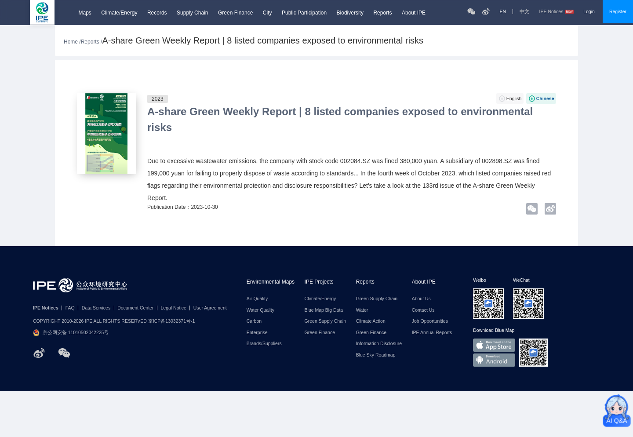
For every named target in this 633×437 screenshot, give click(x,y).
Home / (72, 42)
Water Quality (260, 310)
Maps (85, 13)
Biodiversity (350, 13)
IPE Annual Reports (432, 332)
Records (157, 13)
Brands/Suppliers (264, 343)
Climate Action (371, 321)
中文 (524, 11)
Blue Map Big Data (324, 310)
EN (502, 11)
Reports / (91, 42)
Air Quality (257, 298)
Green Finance (235, 13)
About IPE (414, 13)
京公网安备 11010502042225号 (71, 332)
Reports (382, 13)
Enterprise (257, 332)
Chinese (545, 98)
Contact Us (423, 310)
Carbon (254, 321)
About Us (421, 298)
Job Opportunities (430, 321)
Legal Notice (173, 308)
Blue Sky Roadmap (376, 355)
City (267, 13)
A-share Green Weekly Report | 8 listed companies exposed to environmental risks (340, 119)
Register (617, 11)
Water (362, 310)
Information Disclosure (379, 343)
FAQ (70, 308)
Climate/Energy (119, 13)
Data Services (96, 308)
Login (589, 11)
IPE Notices (556, 11)
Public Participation (304, 13)
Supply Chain (192, 13)
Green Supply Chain (325, 321)
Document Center (135, 308)
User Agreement (210, 308)
